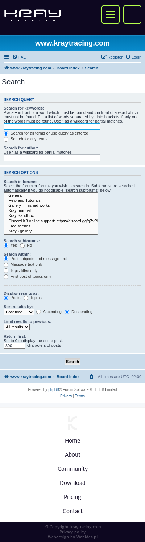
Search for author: (21, 148)
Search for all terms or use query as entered (46, 133)
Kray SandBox (50, 215)
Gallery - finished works (50, 205)
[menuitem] (19, 57)
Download (73, 482)
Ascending (49, 312)
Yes (10, 245)
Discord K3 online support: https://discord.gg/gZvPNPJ (50, 221)
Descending (78, 312)
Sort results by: (18, 306)
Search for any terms (25, 139)
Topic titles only (20, 270)
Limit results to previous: (27, 321)
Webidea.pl (87, 536)
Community (73, 468)
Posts (12, 297)
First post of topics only (27, 276)
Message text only (23, 264)
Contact (73, 511)
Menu (111, 14)
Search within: (17, 254)
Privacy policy (72, 531)
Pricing (72, 497)
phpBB (53, 390)
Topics (33, 297)
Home (72, 440)
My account (132, 14)
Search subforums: (22, 241)
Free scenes (50, 226)
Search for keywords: (24, 108)
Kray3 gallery (50, 231)
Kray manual (50, 210)
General (50, 195)
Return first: (15, 336)
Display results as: (21, 293)
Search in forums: (21, 181)
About (72, 454)
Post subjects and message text (35, 258)
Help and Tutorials (50, 200)
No (26, 245)
